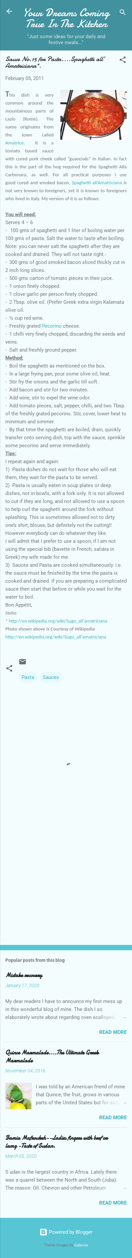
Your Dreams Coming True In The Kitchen (66, 18)
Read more (113, 1032)
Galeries (81, 1245)
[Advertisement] (66, 887)
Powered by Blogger (66, 1232)
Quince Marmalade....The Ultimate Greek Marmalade (52, 1056)
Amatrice (14, 143)
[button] (123, 61)
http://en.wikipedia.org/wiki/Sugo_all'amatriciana (58, 621)
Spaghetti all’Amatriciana (97, 183)
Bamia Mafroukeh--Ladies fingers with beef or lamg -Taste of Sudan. (56, 1142)
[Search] (123, 13)
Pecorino (51, 326)
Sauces (51, 677)
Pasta (28, 677)
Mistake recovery (23, 975)
